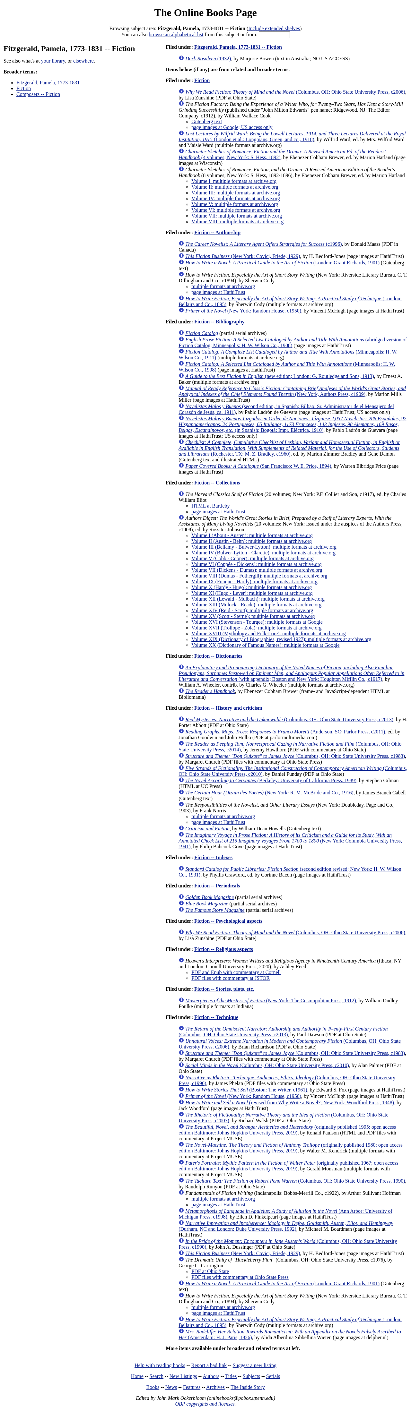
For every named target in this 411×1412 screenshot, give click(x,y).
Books (152, 1387)
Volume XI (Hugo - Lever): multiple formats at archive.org (252, 593)
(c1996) (263, 244)
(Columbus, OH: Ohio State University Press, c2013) (289, 719)
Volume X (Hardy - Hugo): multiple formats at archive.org (251, 587)
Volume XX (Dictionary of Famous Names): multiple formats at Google (265, 645)
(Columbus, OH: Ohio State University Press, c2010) (267, 1065)
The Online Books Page (205, 12)
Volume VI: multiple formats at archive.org (235, 210)
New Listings (183, 1376)
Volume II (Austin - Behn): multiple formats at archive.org (251, 541)
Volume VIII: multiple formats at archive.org (237, 221)
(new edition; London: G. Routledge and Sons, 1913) (279, 376)
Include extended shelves (274, 28)
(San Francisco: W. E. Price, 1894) (258, 466)
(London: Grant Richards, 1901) (282, 262)
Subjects (251, 1376)
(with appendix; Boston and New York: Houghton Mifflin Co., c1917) (291, 673)
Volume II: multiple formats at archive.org (234, 187)
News (171, 1387)
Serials (273, 1376)
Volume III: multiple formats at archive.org (235, 192)
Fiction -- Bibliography (219, 321)
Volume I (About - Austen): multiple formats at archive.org (252, 535)
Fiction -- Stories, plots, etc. (224, 989)
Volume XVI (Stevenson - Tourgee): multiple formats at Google (257, 622)
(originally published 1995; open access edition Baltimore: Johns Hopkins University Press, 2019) (287, 1129)
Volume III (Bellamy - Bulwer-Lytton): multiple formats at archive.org (264, 547)
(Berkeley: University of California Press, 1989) (270, 780)
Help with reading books (160, 1365)
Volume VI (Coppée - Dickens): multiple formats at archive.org (256, 564)
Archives (215, 1387)
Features (191, 1387)
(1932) (208, 58)
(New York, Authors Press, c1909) (292, 391)
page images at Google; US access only (231, 127)
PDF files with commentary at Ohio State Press (240, 1277)
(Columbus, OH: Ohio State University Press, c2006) (295, 92)
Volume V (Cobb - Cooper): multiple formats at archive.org (252, 558)
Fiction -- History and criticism (228, 708)
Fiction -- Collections (217, 482)
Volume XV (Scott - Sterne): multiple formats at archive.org (253, 616)
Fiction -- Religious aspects (223, 949)
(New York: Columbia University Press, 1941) (290, 840)
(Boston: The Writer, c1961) (246, 1089)
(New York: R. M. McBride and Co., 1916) (269, 792)
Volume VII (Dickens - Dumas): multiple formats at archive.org (256, 570)
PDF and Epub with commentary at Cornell (236, 972)
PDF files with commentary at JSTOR (230, 978)
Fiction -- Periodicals (217, 885)
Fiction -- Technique (216, 1017)
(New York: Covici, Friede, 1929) (242, 256)
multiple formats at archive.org (223, 286)
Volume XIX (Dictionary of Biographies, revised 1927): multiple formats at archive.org (281, 639)
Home (137, 1376)
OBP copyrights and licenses (204, 1404)
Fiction (23, 88)
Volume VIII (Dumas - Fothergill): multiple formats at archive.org (259, 575)
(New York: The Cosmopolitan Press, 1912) (270, 1000)
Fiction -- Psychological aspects (228, 921)
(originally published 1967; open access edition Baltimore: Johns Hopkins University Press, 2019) (288, 1165)
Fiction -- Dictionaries (218, 656)
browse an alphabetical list (176, 34)
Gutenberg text (206, 121)
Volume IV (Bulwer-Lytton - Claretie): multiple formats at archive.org (263, 552)
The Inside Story (248, 1387)
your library (53, 61)
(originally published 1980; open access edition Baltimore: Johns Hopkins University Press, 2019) (291, 1147)
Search (157, 1376)
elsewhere (83, 61)
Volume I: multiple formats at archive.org (233, 181)
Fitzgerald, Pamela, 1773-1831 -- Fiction (238, 47)
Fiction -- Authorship (217, 232)
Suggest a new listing (254, 1365)
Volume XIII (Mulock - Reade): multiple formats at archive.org (256, 604)
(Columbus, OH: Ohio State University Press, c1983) (295, 756)
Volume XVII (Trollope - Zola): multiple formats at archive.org (256, 627)
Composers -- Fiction (38, 94)
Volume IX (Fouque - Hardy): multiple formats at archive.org (254, 581)
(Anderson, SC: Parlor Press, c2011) (285, 731)
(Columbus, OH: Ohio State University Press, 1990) (295, 1181)
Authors (211, 1376)
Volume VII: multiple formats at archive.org (236, 215)
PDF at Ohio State (210, 1271)
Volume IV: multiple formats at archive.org (235, 198)
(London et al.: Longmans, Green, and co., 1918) (292, 136)
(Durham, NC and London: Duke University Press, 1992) (286, 1226)
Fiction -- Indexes (213, 857)
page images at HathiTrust (218, 292)
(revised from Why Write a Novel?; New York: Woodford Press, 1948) (289, 1102)
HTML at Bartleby (210, 506)
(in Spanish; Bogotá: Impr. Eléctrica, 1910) (292, 424)
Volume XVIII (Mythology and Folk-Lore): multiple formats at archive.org (268, 633)
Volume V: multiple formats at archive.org (234, 204)
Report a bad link (209, 1365)
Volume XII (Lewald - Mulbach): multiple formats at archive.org (258, 599)
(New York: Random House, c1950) (243, 310)
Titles (231, 1376)
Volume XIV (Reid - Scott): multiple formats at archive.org (252, 610)
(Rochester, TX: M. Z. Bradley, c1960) (289, 448)
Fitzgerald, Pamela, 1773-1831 (48, 82)
